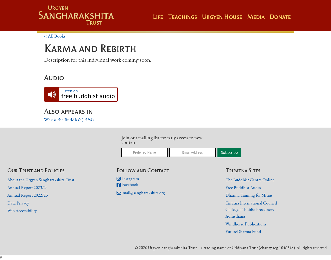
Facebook (127, 184)
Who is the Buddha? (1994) (69, 120)
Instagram (128, 178)
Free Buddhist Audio (243, 187)
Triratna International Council (251, 203)
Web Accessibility (22, 210)
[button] (185, 19)
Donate (280, 17)
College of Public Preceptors (249, 209)
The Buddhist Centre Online (249, 179)
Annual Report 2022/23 (27, 195)
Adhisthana (235, 216)
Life (158, 17)
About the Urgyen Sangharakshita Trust (40, 179)
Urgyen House (222, 17)
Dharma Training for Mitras (248, 195)
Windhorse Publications (245, 224)
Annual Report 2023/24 (27, 187)
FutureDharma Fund (243, 231)
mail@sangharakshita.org (141, 193)
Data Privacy (18, 203)
